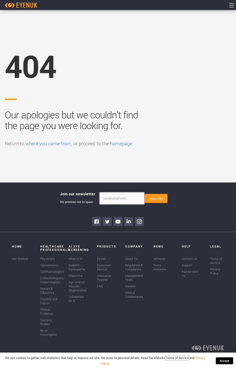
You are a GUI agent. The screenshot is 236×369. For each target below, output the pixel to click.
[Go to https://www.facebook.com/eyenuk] (96, 221)
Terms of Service (178, 358)
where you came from (48, 143)
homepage (121, 143)
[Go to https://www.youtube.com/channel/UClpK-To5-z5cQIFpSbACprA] (118, 221)
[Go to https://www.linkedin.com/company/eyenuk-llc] (128, 221)
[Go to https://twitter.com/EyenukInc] (107, 221)
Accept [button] (225, 361)
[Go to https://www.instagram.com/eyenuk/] (139, 221)
